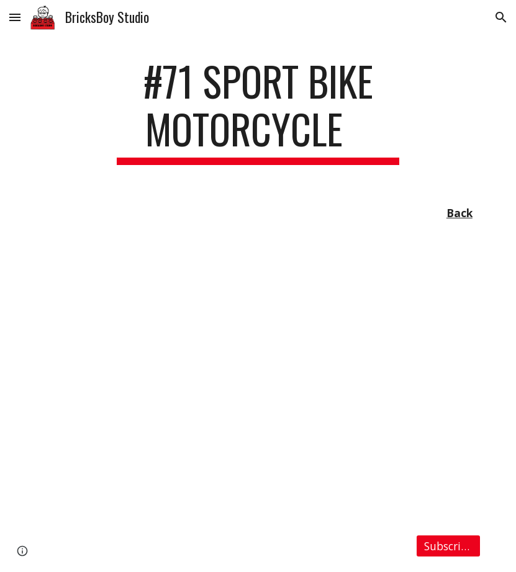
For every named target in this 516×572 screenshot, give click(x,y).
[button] (15, 17)
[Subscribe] (448, 545)
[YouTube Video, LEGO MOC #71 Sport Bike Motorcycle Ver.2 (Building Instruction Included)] (258, 380)
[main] (258, 111)
